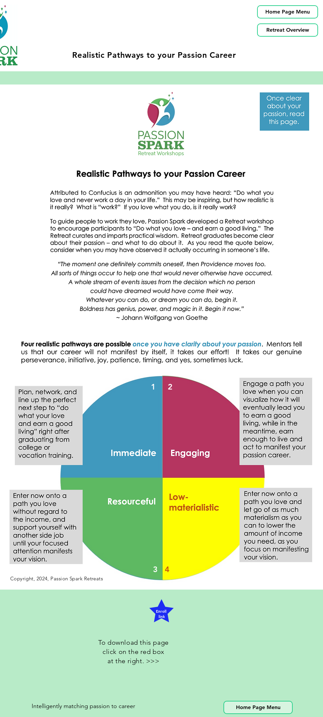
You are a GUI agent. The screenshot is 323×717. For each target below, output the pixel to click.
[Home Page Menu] (287, 11)
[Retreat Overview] (287, 30)
